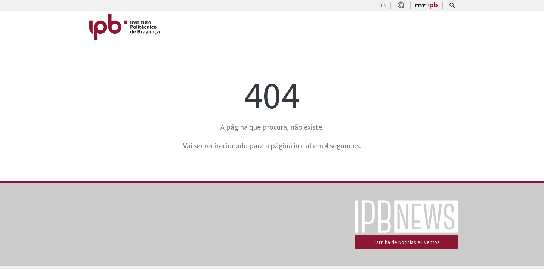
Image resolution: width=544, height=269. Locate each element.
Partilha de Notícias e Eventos (407, 242)
